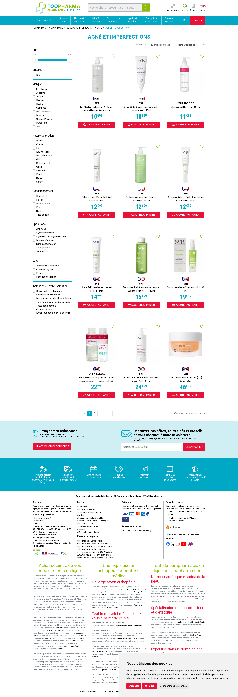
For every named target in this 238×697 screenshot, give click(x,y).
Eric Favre (197, 635)
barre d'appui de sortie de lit (128, 639)
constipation (82, 636)
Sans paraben (43, 247)
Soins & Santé (63, 20)
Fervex (81, 638)
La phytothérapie (183, 622)
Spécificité (39, 224)
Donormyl (72, 641)
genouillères (117, 589)
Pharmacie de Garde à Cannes (91, 549)
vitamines (61, 649)
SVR (38, 126)
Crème (39, 144)
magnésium (75, 646)
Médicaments (44, 20)
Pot (38, 207)
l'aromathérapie (198, 622)
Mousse (40, 170)
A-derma (40, 92)
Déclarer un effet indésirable (90, 518)
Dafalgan (60, 630)
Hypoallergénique (45, 232)
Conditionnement (43, 191)
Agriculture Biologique (47, 265)
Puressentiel (42, 122)
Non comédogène (45, 240)
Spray (39, 178)
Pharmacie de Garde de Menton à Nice (94, 546)
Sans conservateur (46, 244)
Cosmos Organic (45, 269)
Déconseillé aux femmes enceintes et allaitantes (49, 293)
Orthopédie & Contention (151, 20)
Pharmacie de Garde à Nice (89, 541)
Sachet (39, 211)
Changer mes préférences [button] (173, 686)
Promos (198, 20)
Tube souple (42, 214)
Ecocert (40, 273)
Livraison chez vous (175, 521)
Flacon (39, 199)
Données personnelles (87, 526)
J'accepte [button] (134, 686)
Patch (39, 174)
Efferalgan (47, 630)
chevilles (105, 595)
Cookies (81, 529)
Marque (37, 84)
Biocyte (40, 100)
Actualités (82, 507)
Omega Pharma (44, 119)
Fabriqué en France (46, 277)
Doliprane (59, 628)
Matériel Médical (169, 20)
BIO (38, 75)
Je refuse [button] (149, 686)
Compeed (41, 107)
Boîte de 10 (42, 196)
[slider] (35, 60)
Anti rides (41, 229)
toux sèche (76, 633)
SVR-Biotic (198, 599)
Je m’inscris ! (194, 446)
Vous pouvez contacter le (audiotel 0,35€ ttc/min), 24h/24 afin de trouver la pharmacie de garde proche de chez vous (95, 555)
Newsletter (38, 521)
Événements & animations (89, 512)
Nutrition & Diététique (79, 20)
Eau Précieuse (43, 111)
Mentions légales (85, 524)
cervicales (133, 592)
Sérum (39, 181)
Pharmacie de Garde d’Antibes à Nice (93, 544)
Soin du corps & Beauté (113, 20)
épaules (140, 592)
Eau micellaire (43, 151)
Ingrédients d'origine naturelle (51, 236)
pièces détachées (109, 670)
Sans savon (42, 251)
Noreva (40, 115)
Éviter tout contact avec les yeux (53, 312)
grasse (35, 636)
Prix (35, 49)
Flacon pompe (43, 203)
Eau (38, 148)
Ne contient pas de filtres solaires (53, 298)
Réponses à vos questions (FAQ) (136, 531)
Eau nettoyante (44, 155)
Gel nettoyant (43, 163)
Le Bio (184, 20)
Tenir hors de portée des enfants (53, 302)
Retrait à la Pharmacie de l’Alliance (181, 518)
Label (36, 260)
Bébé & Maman (96, 20)
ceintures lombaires (131, 589)
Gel (38, 159)
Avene (39, 96)
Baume (40, 140)
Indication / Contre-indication (50, 286)
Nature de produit (43, 135)
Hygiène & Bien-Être (133, 20)
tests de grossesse (59, 646)
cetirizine (50, 638)
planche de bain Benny (101, 651)
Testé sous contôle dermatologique (46, 307)
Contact (37, 524)
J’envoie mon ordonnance (52, 446)
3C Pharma (42, 89)
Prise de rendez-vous (87, 510)
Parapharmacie (55, 28)
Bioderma (41, 104)
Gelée (39, 166)
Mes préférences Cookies (88, 532)
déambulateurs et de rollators (129, 626)
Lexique (81, 515)
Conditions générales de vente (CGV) (93, 521)
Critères (37, 69)
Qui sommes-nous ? (42, 518)
